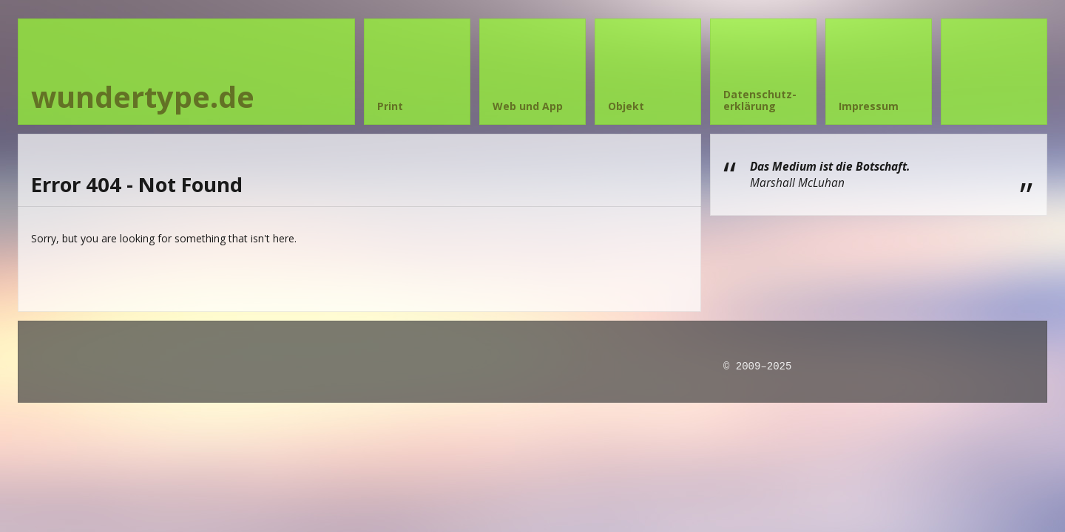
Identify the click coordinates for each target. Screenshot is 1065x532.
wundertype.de (142, 96)
